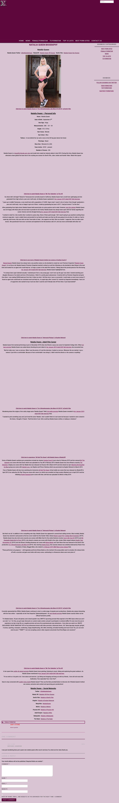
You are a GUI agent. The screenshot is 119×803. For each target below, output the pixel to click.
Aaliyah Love (26, 467)
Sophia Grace (45, 545)
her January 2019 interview (67, 199)
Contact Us (97, 41)
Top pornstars (106, 88)
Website (5, 789)
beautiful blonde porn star (22, 153)
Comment (6, 764)
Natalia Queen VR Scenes (47, 53)
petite (15, 671)
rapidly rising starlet (25, 682)
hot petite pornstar (52, 411)
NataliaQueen (47, 703)
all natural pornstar (23, 671)
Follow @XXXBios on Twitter (107, 82)
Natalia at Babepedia (47, 716)
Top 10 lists (68, 41)
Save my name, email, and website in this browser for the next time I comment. (32, 796)
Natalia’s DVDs (47, 713)
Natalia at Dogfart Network (46, 700)
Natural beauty (7, 263)
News (27, 41)
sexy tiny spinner (71, 207)
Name (4, 778)
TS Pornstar (55, 41)
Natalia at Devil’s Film (47, 697)
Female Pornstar (40, 41)
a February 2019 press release (56, 547)
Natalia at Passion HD (47, 710)
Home (20, 41)
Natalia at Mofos (46, 706)
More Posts (14, 727)
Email (4, 783)
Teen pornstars (106, 86)
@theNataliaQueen (26, 53)
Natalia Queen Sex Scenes (71, 53)
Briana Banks (49, 542)
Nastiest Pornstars (107, 91)
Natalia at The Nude (47, 719)
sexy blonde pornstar (56, 613)
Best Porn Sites (83, 41)
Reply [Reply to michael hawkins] (83, 744)
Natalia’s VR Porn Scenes (46, 694)
